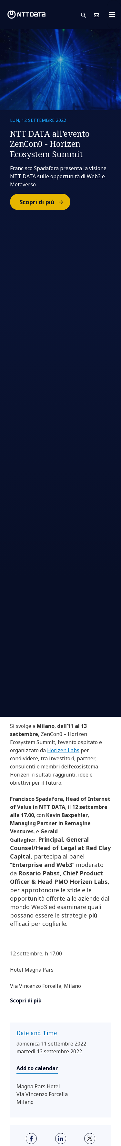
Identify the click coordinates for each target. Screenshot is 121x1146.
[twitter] (89, 1138)
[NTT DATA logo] (26, 14)
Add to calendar (37, 1068)
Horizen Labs (63, 750)
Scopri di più (44, 202)
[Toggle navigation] (114, 14)
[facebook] (31, 1138)
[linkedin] (60, 1138)
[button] (87, 14)
